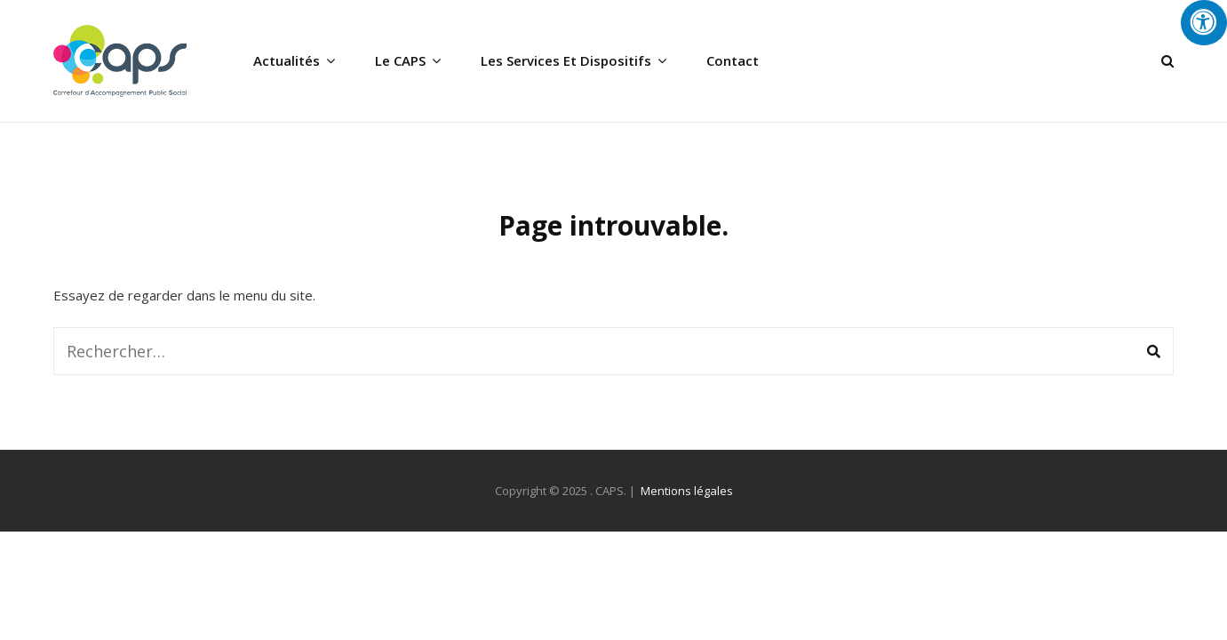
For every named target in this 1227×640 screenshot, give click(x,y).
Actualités (286, 60)
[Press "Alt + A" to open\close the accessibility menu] (1204, 22)
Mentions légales (687, 491)
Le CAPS (400, 60)
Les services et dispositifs (566, 60)
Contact (732, 60)
